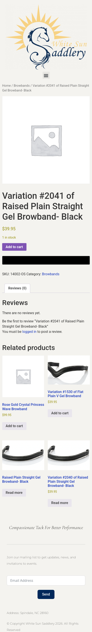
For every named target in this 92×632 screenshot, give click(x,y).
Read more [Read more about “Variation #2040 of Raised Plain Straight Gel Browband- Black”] (59, 503)
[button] (46, 75)
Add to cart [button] (14, 426)
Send (46, 594)
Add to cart (14, 247)
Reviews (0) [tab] (17, 288)
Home (6, 86)
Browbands (22, 86)
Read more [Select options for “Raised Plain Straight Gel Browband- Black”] (14, 493)
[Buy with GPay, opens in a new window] (46, 260)
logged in (29, 332)
